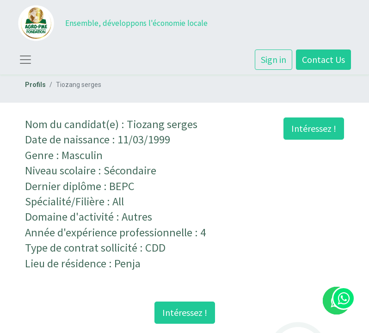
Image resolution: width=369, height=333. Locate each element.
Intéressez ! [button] (313, 128)
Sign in (273, 59)
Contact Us (323, 59)
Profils (35, 84)
